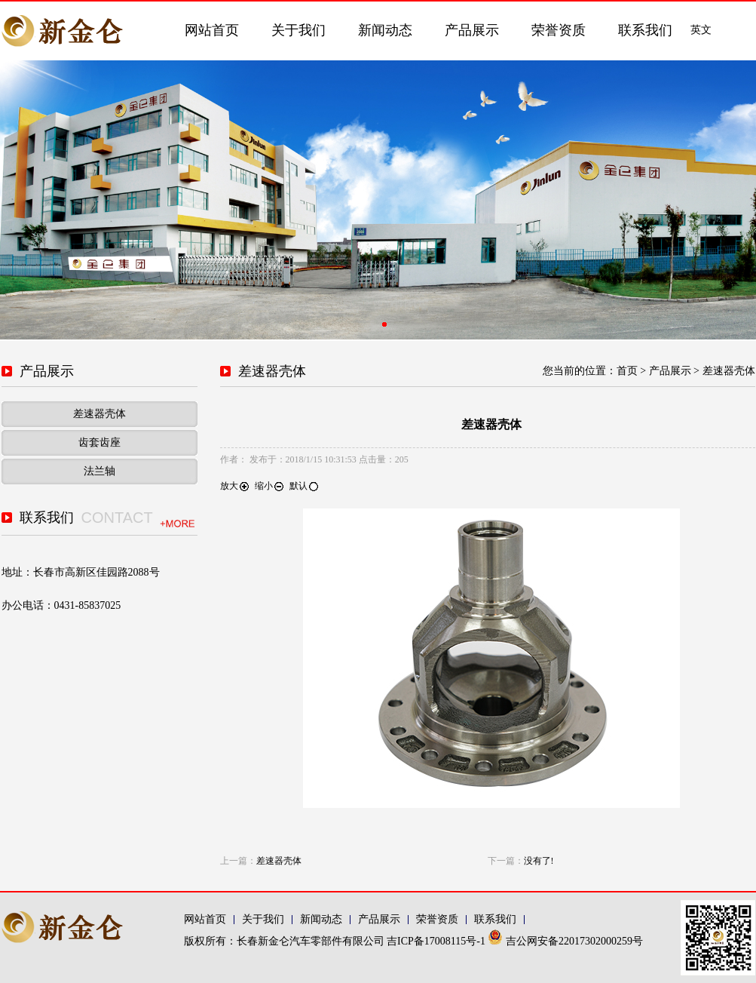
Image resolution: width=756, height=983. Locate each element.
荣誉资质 (558, 30)
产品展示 (472, 30)
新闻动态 (385, 30)
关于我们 (298, 30)
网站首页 (212, 30)
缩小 (270, 486)
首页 (627, 370)
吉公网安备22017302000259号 (565, 941)
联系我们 (645, 30)
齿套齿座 (99, 442)
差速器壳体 (99, 413)
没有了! (539, 861)
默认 (304, 486)
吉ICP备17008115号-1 (437, 941)
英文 (701, 29)
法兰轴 (99, 471)
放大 (235, 486)
